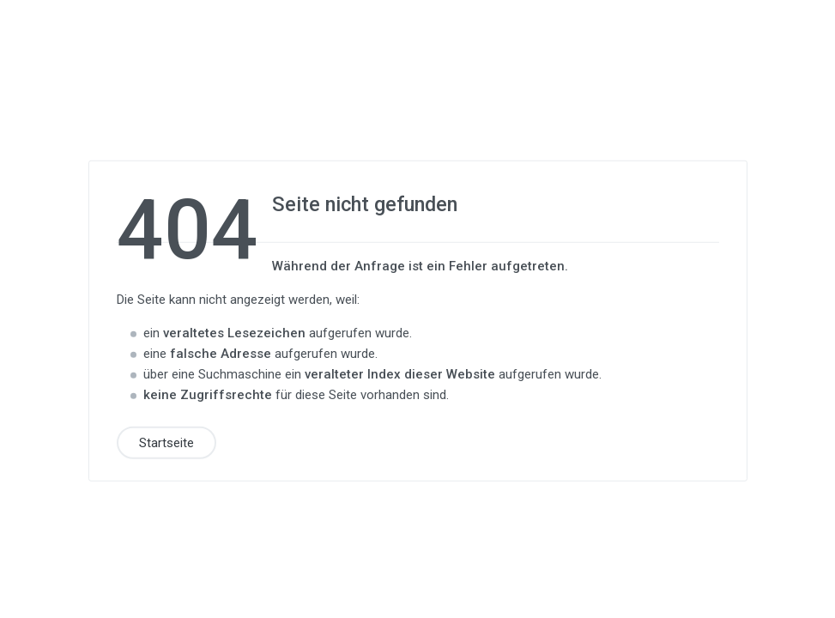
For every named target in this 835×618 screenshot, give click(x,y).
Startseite (166, 442)
